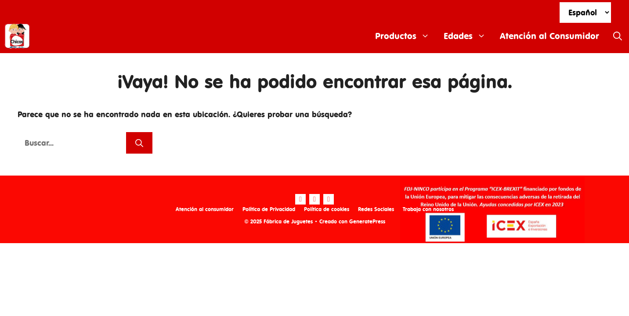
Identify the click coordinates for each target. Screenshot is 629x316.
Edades (468, 36)
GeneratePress (367, 221)
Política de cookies (326, 209)
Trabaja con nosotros (428, 209)
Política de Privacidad (268, 209)
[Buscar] (139, 143)
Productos (406, 36)
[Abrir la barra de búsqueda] (617, 36)
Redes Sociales (376, 209)
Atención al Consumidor (549, 35)
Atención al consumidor (205, 209)
